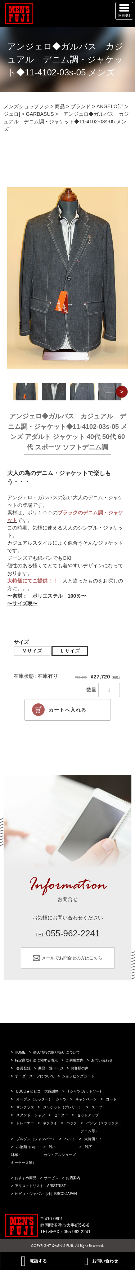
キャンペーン (86, 1099)
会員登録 (23, 1068)
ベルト (69, 1139)
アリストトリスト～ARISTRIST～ (42, 1186)
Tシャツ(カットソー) (84, 1091)
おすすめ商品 (25, 1178)
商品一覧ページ (50, 1068)
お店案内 (73, 1178)
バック (71, 1123)
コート (111, 1099)
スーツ (96, 1107)
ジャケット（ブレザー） (62, 1107)
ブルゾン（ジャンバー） (36, 1139)
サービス (51, 1178)
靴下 (88, 1147)
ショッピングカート (78, 1076)
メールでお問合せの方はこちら (72, 958)
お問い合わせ (102, 1060)
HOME (20, 1052)
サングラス (25, 1107)
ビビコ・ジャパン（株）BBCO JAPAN (46, 1194)
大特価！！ (93, 1139)
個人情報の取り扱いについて (56, 1052)
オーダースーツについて (34, 1076)
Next (122, 392)
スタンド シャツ (30, 1115)
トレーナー (25, 1123)
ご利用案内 (75, 1060)
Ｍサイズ (32, 651)
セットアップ (88, 1115)
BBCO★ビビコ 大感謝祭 (37, 1091)
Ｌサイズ (70, 651)
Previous (13, 392)
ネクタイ (50, 1123)
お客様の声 (80, 1068)
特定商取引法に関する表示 (36, 1060)
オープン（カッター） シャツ (41, 1099)
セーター (61, 1115)
